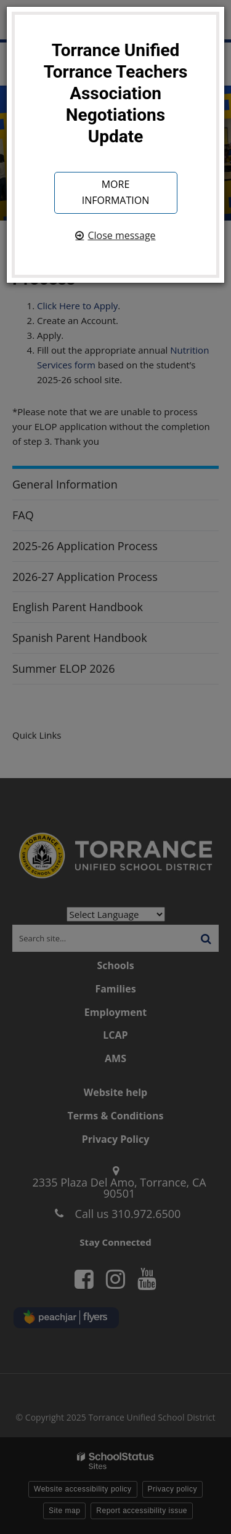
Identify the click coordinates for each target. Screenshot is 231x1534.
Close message (121, 235)
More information (115, 192)
